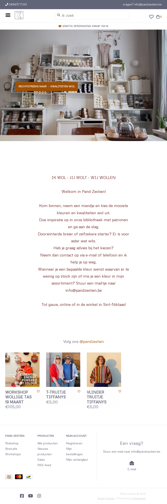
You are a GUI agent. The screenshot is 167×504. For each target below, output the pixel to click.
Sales (41, 459)
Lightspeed (138, 498)
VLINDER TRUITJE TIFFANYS (96, 397)
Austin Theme (105, 498)
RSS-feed (44, 465)
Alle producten (47, 443)
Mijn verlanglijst (77, 459)
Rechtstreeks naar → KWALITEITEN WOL (46, 86)
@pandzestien (92, 341)
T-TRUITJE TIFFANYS (56, 394)
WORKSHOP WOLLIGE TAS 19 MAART (18, 397)
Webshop (11, 443)
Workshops (13, 454)
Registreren (74, 443)
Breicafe (11, 448)
